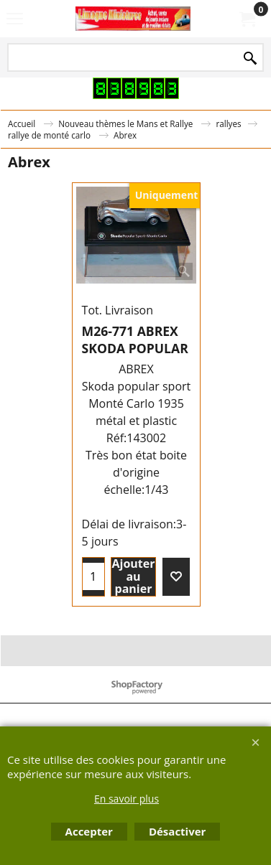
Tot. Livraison (117, 310)
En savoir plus (126, 798)
